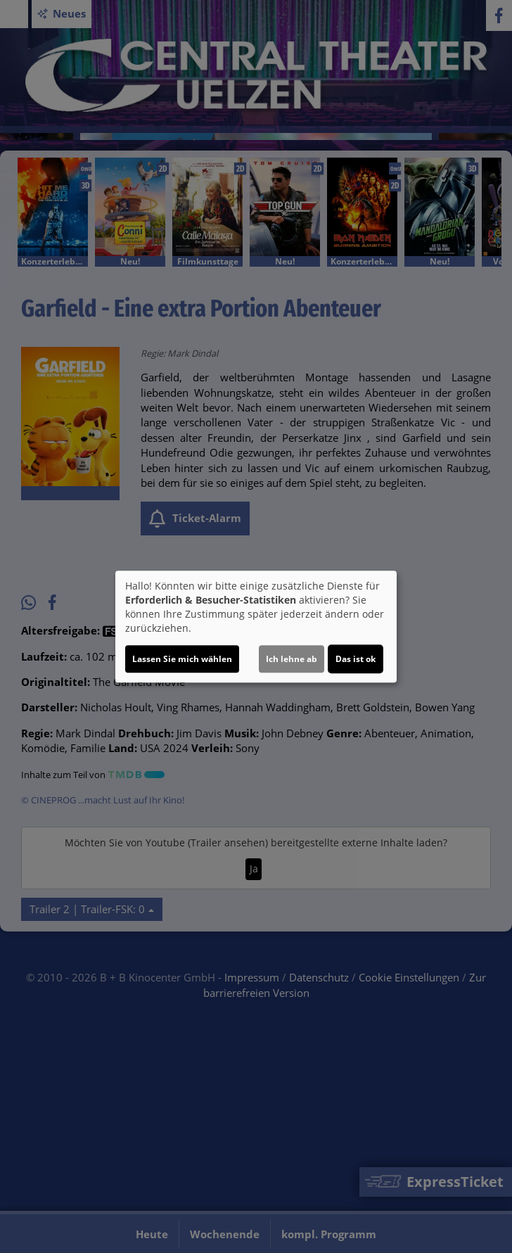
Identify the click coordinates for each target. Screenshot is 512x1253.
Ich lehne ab (291, 659)
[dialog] (256, 627)
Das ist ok (355, 659)
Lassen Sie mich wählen (182, 659)
